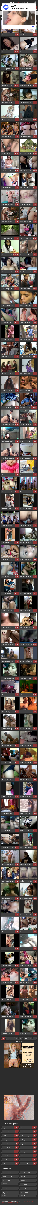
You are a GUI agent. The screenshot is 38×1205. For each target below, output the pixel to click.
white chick (11, 1147)
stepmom (28, 1131)
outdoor (11, 1135)
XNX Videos (24, 1177)
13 (26, 1038)
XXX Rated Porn (8, 1177)
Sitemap (22, 1201)
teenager (28, 1151)
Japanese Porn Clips (7, 1194)
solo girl (28, 1139)
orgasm (28, 1143)
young (11, 1139)
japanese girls (11, 1131)
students (11, 1155)
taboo (28, 1155)
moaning (11, 1151)
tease (28, 1159)
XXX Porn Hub (25, 1181)
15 (35, 1038)
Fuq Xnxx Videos (26, 1173)
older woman (11, 1163)
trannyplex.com (8, 1173)
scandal (11, 1159)
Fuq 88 (5, 1189)
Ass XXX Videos (26, 1185)
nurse (28, 1147)
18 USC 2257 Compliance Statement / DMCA (17, 1202)
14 (30, 1038)
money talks (28, 1163)
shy (11, 1127)
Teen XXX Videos (6, 1182)
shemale (11, 1143)
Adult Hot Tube (25, 1189)
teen (28, 1127)
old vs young (28, 1135)
